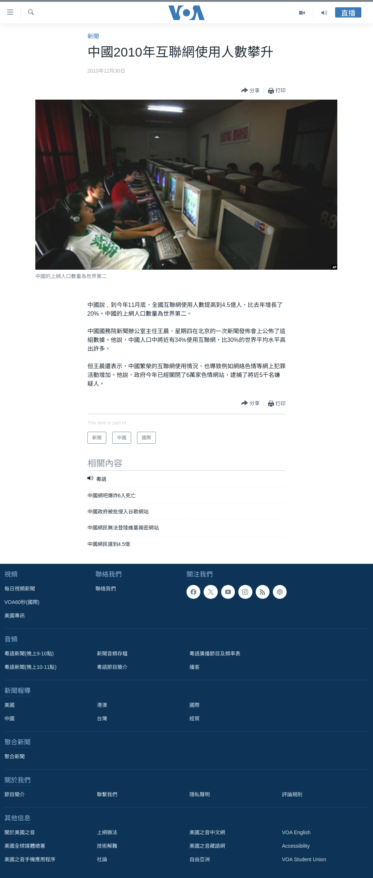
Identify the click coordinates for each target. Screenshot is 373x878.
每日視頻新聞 (19, 589)
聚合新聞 (14, 756)
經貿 (194, 718)
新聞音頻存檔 (112, 653)
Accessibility (296, 846)
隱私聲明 (199, 794)
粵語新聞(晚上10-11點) (30, 667)
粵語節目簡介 (112, 667)
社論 (102, 859)
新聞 (93, 36)
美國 (9, 705)
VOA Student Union (304, 859)
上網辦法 (107, 832)
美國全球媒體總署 (24, 846)
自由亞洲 (199, 859)
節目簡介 (14, 794)
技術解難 (107, 846)
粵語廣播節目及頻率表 (214, 653)
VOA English (296, 832)
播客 (194, 667)
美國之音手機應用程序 (29, 859)
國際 (194, 705)
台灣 (102, 718)
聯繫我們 (107, 794)
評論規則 (292, 794)
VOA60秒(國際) (21, 602)
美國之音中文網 (207, 832)
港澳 (102, 705)
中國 (9, 718)
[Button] (250, 90)
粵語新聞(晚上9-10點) (29, 653)
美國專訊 (14, 616)
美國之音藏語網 (207, 846)
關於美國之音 (19, 832)
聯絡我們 (105, 589)
